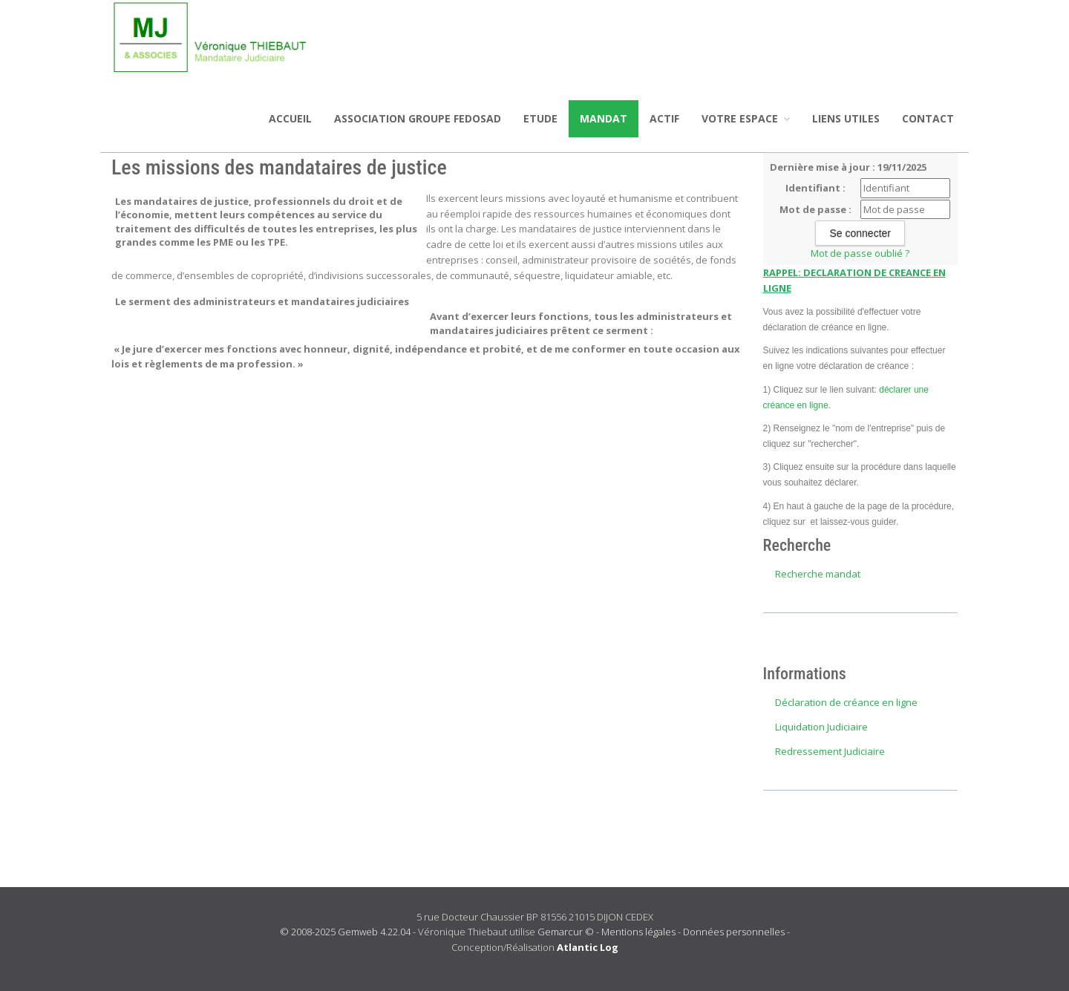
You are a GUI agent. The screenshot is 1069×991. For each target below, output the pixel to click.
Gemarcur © (565, 931)
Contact (928, 118)
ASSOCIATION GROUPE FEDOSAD (417, 118)
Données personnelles (734, 931)
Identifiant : (815, 187)
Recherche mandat (817, 573)
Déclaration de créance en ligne (846, 702)
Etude (540, 118)
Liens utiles (846, 118)
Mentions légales (638, 931)
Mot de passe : (815, 209)
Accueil (290, 118)
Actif (664, 118)
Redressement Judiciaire (830, 751)
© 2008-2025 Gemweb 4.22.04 (345, 931)
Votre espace (746, 118)
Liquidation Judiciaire (821, 726)
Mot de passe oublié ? (860, 253)
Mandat (603, 118)
